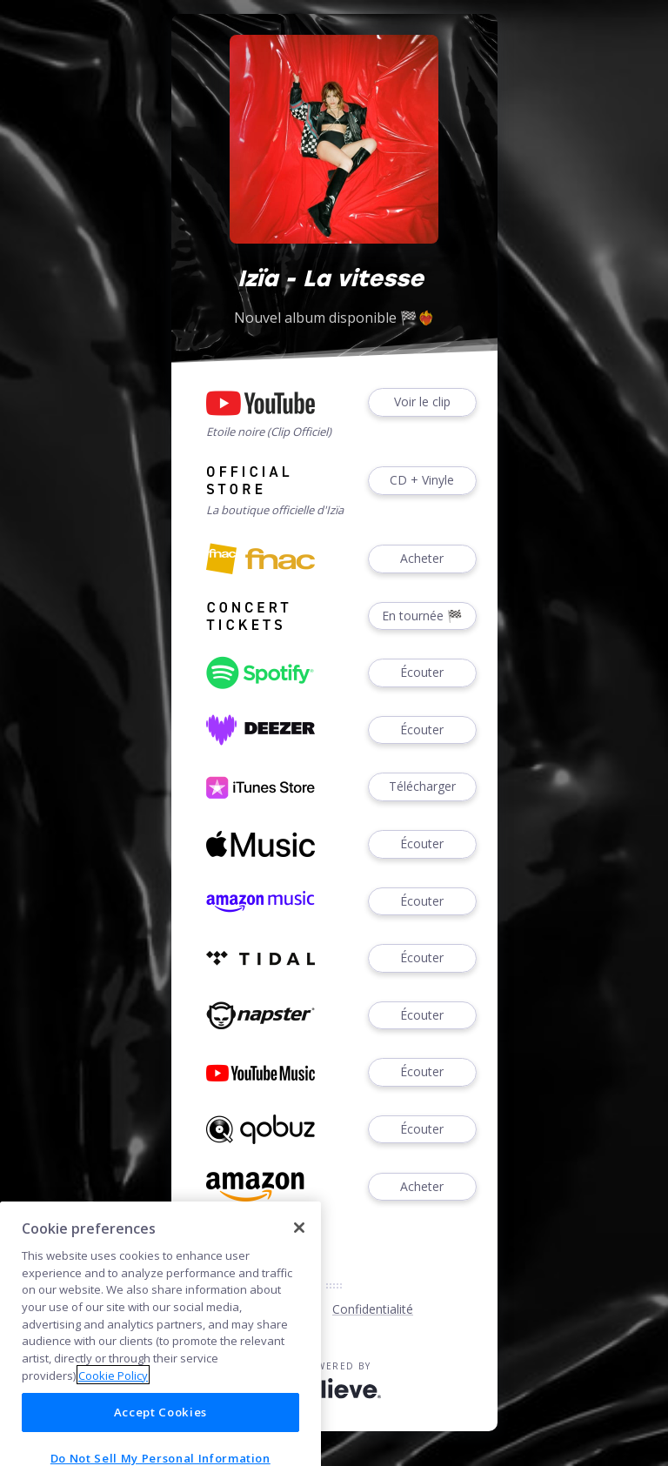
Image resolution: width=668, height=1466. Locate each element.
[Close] (299, 1292)
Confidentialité (372, 1309)
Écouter (422, 672)
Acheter (422, 559)
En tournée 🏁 (422, 616)
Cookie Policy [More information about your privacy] (113, 1439)
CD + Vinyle (422, 480)
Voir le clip (422, 402)
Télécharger (422, 786)
